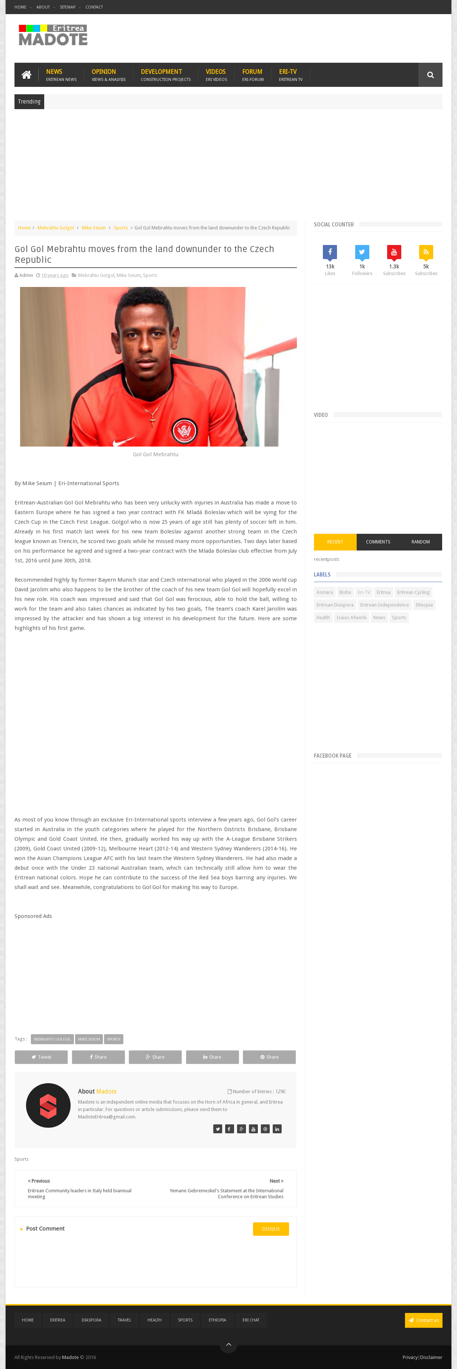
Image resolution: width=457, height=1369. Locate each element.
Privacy (410, 1357)
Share (98, 1057)
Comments (378, 542)
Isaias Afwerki (352, 617)
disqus (271, 1229)
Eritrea (383, 592)
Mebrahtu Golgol (56, 228)
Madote (71, 1357)
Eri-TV (290, 74)
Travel (124, 1320)
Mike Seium (94, 228)
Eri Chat (251, 1320)
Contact (94, 7)
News (61, 74)
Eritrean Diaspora (335, 605)
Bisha (345, 592)
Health (323, 617)
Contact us (424, 1320)
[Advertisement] (228, 168)
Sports (121, 228)
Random (421, 542)
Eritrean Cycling (413, 592)
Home (20, 7)
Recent (335, 542)
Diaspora (91, 1320)
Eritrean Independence (384, 605)
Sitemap (67, 7)
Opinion (109, 74)
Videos (216, 74)
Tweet (41, 1057)
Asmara (325, 592)
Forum (253, 74)
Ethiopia (424, 605)
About (43, 7)
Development (166, 74)
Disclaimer (431, 1357)
